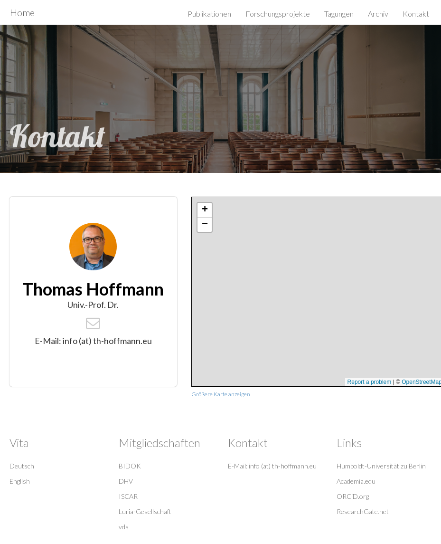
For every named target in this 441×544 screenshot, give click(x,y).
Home (22, 12)
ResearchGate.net (363, 511)
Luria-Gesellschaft (145, 511)
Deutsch (21, 466)
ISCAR (128, 496)
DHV (126, 481)
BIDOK (130, 466)
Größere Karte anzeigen (220, 394)
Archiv (378, 13)
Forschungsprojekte (277, 13)
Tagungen (339, 13)
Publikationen (209, 13)
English (19, 481)
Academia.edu (356, 481)
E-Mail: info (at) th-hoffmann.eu (272, 466)
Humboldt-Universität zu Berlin (381, 466)
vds (124, 527)
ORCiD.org (353, 496)
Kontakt (416, 13)
